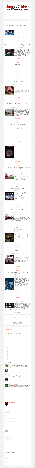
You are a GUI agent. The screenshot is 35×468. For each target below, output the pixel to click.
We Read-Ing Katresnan (11, 364)
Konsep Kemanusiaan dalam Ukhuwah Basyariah (17, 104)
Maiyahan (17, 23)
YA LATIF (17, 299)
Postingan (7, 436)
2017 (6, 357)
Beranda (15, 317)
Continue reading (18, 38)
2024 (6, 343)
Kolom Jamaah (12, 15)
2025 (6, 337)
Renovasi (17, 64)
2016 (6, 359)
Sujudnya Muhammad (17, 188)
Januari (8, 339)
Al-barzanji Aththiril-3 (17, 209)
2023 (6, 345)
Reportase (17, 43)
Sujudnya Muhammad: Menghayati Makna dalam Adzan (17, 167)
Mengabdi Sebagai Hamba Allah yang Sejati (17, 45)
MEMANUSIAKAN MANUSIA (17, 124)
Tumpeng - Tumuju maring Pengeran (13, 384)
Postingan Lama (27, 317)
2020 (6, 351)
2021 (6, 349)
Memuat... (7, 458)
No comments (21, 47)
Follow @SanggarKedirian (8, 333)
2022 (6, 347)
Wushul (17, 141)
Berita (17, 15)
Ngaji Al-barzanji (17, 229)
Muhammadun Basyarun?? (17, 81)
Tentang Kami (23, 15)
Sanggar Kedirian (9, 329)
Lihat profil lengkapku (8, 412)
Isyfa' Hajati (17, 250)
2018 (6, 355)
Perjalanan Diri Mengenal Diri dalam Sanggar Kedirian (17, 273)
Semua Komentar (8, 438)
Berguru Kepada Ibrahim (11, 369)
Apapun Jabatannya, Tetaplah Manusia (17, 25)
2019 (6, 353)
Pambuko (17, 62)
